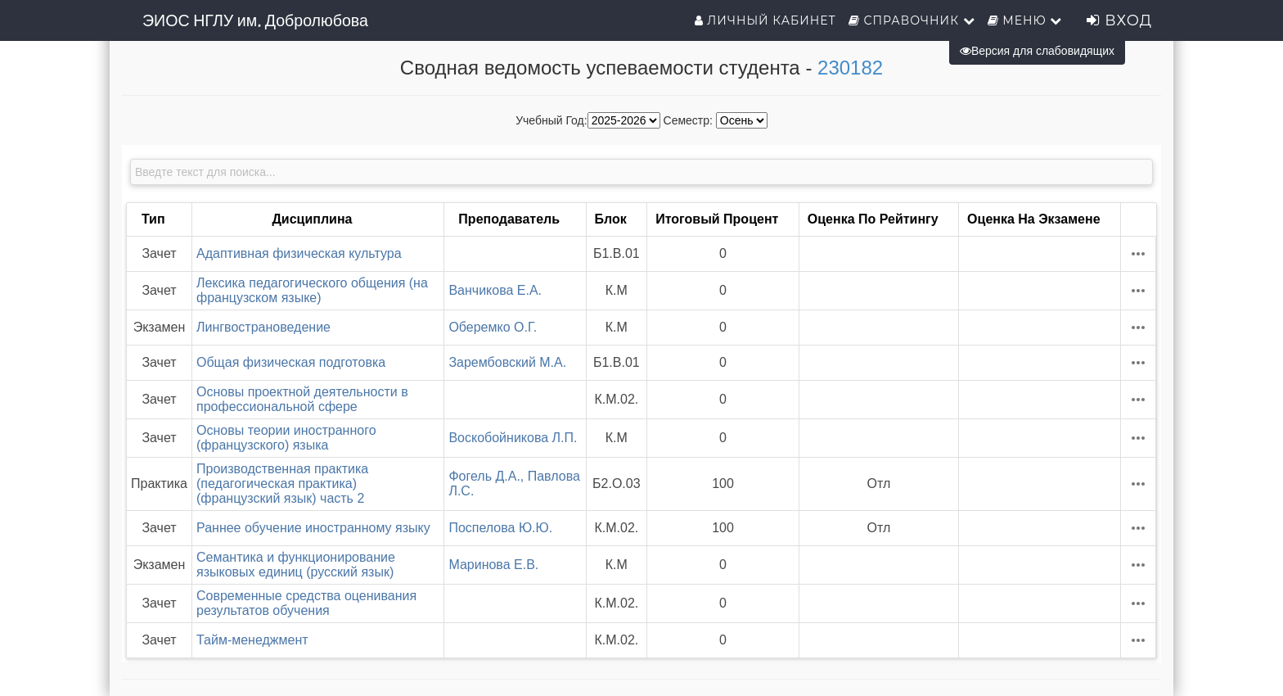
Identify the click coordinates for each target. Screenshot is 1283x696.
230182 (850, 67)
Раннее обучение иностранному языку (313, 528)
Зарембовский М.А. (507, 362)
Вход (1119, 20)
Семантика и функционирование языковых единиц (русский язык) (295, 564)
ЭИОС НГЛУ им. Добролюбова (255, 20)
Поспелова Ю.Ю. (500, 528)
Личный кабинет (765, 20)
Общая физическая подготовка (290, 362)
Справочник (912, 20)
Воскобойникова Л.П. (512, 438)
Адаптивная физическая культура (299, 253)
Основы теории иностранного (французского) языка (286, 437)
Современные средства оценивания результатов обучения (306, 603)
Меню (1025, 20)
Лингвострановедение (263, 327)
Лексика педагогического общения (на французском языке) (312, 290)
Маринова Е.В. (493, 565)
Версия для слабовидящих (1037, 50)
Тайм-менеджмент (252, 640)
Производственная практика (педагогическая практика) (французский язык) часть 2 (282, 483)
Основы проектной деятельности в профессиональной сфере (302, 399)
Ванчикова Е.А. (495, 290)
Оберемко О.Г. (492, 327)
